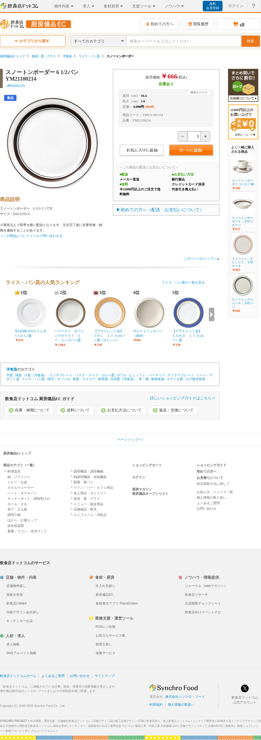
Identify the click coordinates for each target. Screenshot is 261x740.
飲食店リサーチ (196, 595)
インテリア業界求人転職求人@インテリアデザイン (224, 720)
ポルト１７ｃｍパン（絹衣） (148, 333)
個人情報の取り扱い (211, 497)
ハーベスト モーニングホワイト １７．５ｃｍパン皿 (69, 335)
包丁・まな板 (17, 509)
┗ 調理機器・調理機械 (86, 471)
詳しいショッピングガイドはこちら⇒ (182, 398)
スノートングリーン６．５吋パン (242, 303)
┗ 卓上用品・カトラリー (88, 493)
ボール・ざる (17, 504)
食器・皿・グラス (44, 56)
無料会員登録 (212, 6)
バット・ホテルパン (22, 493)
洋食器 (67, 56)
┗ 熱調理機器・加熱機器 (88, 477)
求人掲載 (13, 644)
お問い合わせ (206, 508)
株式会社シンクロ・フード (185, 697)
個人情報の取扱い (181, 705)
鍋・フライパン (18, 477)
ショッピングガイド (211, 465)
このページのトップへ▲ (202, 259)
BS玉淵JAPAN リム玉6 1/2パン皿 (30, 333)
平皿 (9, 375)
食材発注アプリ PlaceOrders (117, 603)
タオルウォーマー (20, 488)
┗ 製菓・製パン (81, 482)
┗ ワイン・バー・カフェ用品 (91, 488)
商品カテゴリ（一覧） (19, 465)
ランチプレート (61, 375)
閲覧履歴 (198, 24)
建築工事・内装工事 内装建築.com (156, 725)
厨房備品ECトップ (12, 56)
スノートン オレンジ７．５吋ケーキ (242, 262)
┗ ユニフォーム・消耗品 (88, 515)
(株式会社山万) (16, 85)
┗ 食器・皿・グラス (85, 499)
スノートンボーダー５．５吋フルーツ (242, 221)
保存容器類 (15, 526)
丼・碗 (144, 379)
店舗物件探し (16, 586)
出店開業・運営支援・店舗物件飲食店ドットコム (60, 720)
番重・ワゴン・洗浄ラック (27, 531)
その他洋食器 (195, 379)
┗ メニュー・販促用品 (86, 504)
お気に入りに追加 (141, 150)
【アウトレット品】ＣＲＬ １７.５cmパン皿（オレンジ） (109, 335)
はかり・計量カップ (22, 520)
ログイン (138, 477)
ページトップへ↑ (130, 439)
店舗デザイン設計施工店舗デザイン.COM (118, 720)
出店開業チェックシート (203, 603)
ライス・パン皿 (89, 56)
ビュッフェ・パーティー (147, 375)
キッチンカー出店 (19, 621)
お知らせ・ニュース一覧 (215, 492)
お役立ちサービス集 (110, 635)
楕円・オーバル (58, 379)
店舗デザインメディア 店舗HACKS (201, 725)
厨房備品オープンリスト (150, 494)
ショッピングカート (147, 465)
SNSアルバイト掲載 (21, 653)
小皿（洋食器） (35, 375)
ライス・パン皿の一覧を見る (183, 282)
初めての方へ (159, 24)
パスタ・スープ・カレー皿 (95, 375)
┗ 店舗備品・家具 (83, 509)
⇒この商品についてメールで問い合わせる (31, 236)
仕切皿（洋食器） (123, 379)
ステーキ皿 (174, 379)
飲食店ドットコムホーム (18, 676)
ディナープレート (181, 375)
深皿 (18, 375)
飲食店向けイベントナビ (203, 612)
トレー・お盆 (17, 482)
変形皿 (103, 379)
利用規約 (156, 705)
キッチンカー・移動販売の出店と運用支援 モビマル (101, 725)
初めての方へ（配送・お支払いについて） (162, 209)
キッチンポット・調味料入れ (28, 499)
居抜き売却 (14, 595)
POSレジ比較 (106, 627)
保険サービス (105, 653)
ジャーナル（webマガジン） (206, 586)
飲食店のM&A (16, 603)
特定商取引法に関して (213, 484)
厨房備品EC (104, 595)
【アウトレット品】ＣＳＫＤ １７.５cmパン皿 (188, 335)
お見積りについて (210, 478)
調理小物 (14, 515)
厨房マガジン (142, 489)
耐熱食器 (157, 379)
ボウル (122, 375)
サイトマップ (105, 676)
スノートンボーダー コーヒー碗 (243, 182)
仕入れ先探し (105, 586)
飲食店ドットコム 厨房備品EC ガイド (39, 399)
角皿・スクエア (84, 379)
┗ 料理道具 (12, 471)
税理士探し (104, 644)
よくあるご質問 (208, 503)
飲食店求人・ (168, 720)
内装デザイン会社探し (22, 612)
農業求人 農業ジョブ (238, 725)
